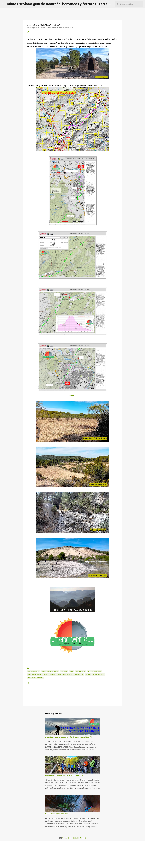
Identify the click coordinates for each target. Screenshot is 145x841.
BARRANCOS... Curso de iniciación (57, 814)
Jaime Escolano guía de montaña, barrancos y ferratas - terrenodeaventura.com (72, 4)
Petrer (88, 674)
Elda (71, 671)
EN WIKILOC (72, 395)
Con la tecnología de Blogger (72, 838)
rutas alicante (98, 674)
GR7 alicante (80, 671)
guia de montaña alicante (37, 674)
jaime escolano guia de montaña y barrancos (66, 674)
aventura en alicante (50, 671)
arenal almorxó (34, 671)
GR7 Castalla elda (94, 671)
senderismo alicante (35, 677)
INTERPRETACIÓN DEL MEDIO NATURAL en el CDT (64, 775)
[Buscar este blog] (131, 4)
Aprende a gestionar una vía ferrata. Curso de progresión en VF (68, 737)
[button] (28, 32)
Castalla (64, 671)
